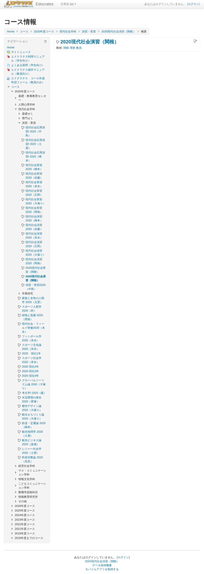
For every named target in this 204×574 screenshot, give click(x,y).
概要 (144, 31)
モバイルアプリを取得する (102, 569)
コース (15, 86)
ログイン (193, 4)
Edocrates (45, 4)
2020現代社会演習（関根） (89, 41)
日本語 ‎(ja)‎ (68, 4)
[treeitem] (27, 47)
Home (10, 47)
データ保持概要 (102, 565)
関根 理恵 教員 (72, 47)
